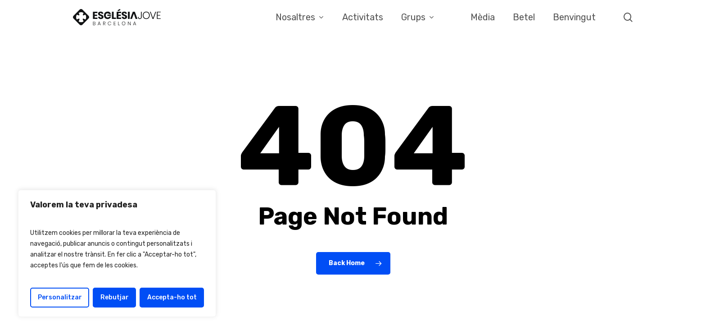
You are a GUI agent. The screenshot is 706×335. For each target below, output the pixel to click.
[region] (117, 253)
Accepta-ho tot (172, 297)
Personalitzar (60, 297)
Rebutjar (114, 297)
